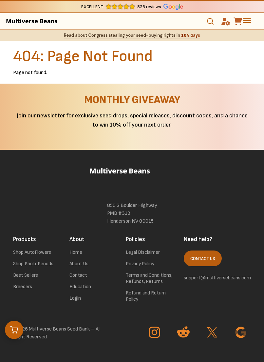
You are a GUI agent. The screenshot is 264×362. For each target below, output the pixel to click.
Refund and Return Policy (146, 296)
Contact (78, 275)
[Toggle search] (210, 21)
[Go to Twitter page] (213, 333)
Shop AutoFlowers (32, 252)
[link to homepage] (132, 180)
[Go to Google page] (242, 333)
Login (75, 298)
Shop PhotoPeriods (33, 264)
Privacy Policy (140, 264)
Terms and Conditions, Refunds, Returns (149, 278)
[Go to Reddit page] (184, 333)
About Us (78, 264)
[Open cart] (14, 330)
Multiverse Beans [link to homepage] (32, 21)
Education (80, 287)
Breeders (22, 287)
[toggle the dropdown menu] (246, 20)
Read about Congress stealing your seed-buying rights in (132, 35)
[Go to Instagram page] (155, 333)
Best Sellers (25, 275)
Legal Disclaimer (143, 252)
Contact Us (202, 258)
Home (75, 252)
